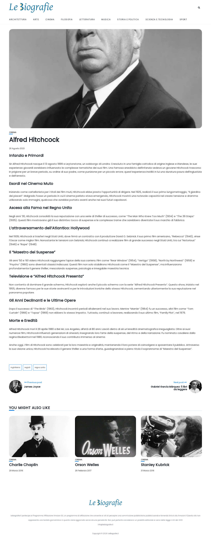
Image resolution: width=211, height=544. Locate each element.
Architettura (18, 19)
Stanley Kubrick (155, 464)
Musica (106, 19)
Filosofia (67, 19)
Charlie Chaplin (23, 464)
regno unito (40, 367)
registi (27, 367)
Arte (36, 19)
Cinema (49, 19)
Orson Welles (87, 464)
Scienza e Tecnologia (159, 19)
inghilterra (15, 367)
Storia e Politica (128, 19)
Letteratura (87, 19)
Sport (183, 19)
